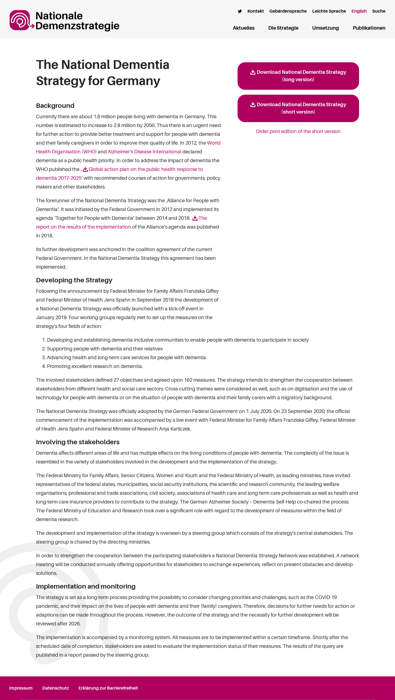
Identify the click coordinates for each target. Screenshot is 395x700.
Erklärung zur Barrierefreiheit (108, 688)
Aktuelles (244, 28)
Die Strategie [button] (283, 28)
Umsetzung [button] (325, 28)
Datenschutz (55, 688)
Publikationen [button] (369, 28)
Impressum (21, 688)
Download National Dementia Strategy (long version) (301, 75)
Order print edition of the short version (298, 131)
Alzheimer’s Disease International (144, 151)
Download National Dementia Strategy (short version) (301, 108)
